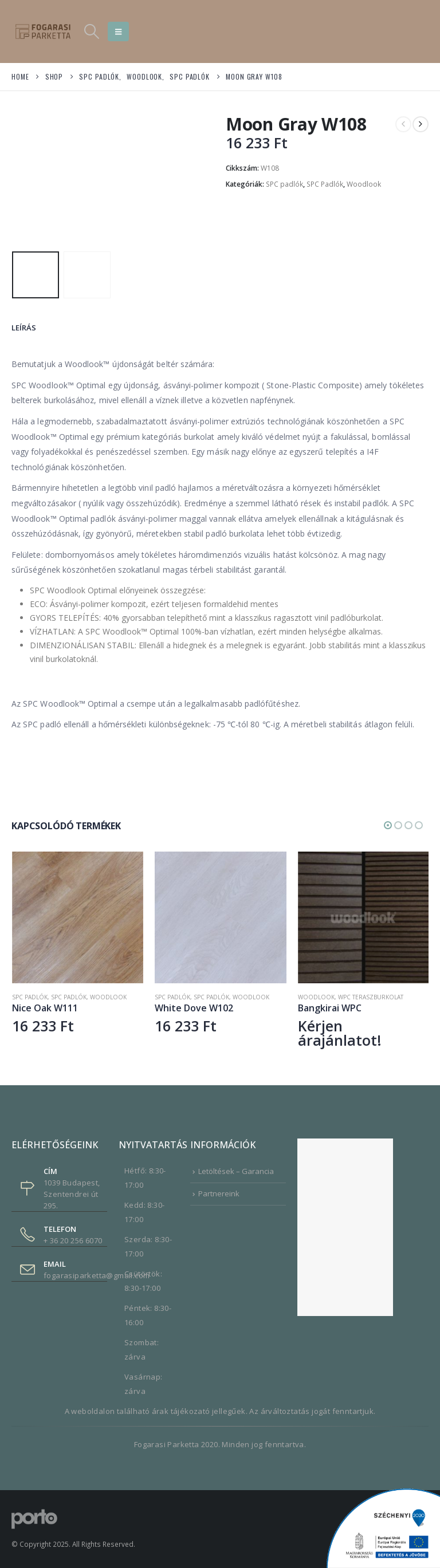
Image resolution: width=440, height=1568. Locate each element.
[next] (420, 124)
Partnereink (218, 1193)
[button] (91, 31)
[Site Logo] (42, 31)
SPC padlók (284, 184)
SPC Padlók (325, 184)
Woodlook (364, 184)
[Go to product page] (77, 917)
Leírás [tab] (23, 327)
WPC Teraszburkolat (370, 997)
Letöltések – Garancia (236, 1171)
